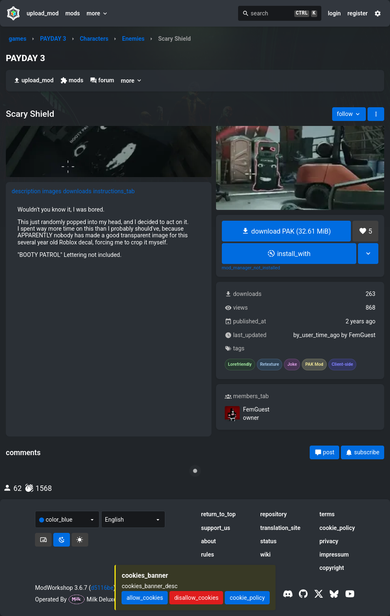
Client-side (342, 364)
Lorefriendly (240, 364)
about (208, 541)
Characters (94, 38)
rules (207, 554)
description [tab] (26, 191)
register (358, 13)
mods (72, 13)
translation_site (280, 528)
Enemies (133, 38)
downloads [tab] (77, 191)
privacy (328, 541)
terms (327, 514)
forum (102, 80)
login (334, 13)
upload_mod (43, 13)
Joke (292, 364)
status (268, 541)
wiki (265, 554)
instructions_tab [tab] (114, 191)
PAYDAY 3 (53, 38)
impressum (334, 554)
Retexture (269, 364)
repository (273, 514)
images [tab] (52, 191)
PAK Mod (314, 364)
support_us (215, 528)
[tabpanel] (109, 232)
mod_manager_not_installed (251, 268)
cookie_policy (337, 528)
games (17, 38)
